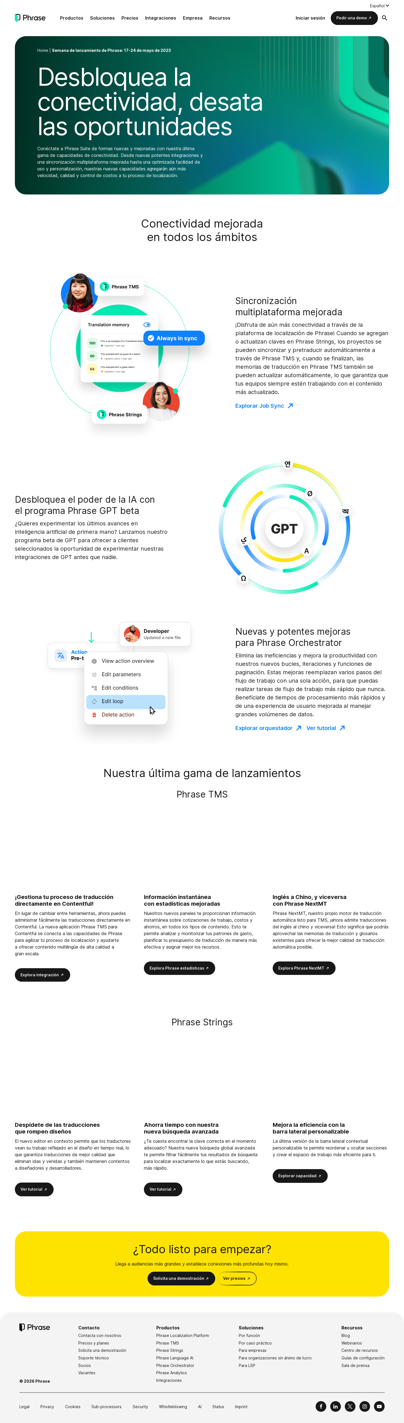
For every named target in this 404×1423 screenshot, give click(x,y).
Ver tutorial (321, 728)
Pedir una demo (351, 17)
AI (199, 1406)
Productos (71, 18)
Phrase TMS (167, 1343)
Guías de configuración (363, 1357)
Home (42, 50)
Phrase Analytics (171, 1372)
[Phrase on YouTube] (379, 1406)
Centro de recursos (359, 1350)
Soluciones (102, 18)
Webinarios (351, 1343)
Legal (24, 1406)
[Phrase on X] (350, 1406)
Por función (249, 1335)
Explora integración (39, 974)
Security (140, 1406)
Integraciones (160, 18)
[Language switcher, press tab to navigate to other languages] (379, 5)
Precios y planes (93, 1343)
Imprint (241, 1406)
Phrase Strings (169, 1350)
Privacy (47, 1406)
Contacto (89, 1328)
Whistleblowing (173, 1406)
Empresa (193, 18)
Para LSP (247, 1365)
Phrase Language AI (174, 1357)
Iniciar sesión (310, 18)
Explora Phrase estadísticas (177, 968)
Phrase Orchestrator (175, 1365)
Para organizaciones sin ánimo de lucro (275, 1357)
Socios (84, 1365)
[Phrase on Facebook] (321, 1406)
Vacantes (86, 1372)
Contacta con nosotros (99, 1335)
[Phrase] (30, 18)
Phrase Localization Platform (182, 1335)
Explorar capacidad (297, 1175)
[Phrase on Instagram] (364, 1406)
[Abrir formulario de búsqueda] (384, 17)
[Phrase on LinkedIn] (335, 1406)
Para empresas (253, 1350)
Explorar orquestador (264, 728)
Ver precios (234, 1278)
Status (218, 1406)
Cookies (73, 1406)
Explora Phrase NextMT (301, 968)
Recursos (219, 18)
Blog (345, 1335)
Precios (129, 18)
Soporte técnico (93, 1357)
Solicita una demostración (178, 1278)
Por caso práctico (255, 1343)
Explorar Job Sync (259, 405)
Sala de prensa (355, 1365)
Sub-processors (106, 1406)
